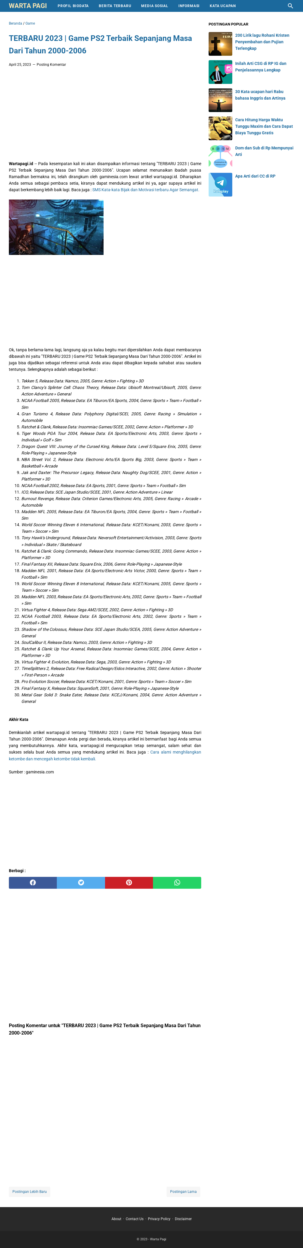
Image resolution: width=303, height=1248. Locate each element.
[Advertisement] (105, 115)
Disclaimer (183, 1219)
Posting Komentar (51, 65)
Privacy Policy (159, 1219)
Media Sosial (154, 6)
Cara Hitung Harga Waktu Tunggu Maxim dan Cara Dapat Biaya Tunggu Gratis (264, 126)
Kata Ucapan (223, 6)
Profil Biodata (73, 6)
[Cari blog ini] (290, 5)
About (116, 1219)
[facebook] (33, 883)
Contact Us (135, 1219)
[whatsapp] (177, 883)
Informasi (189, 6)
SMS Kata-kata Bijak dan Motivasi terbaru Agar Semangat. (145, 189)
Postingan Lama (183, 1192)
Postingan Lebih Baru (29, 1192)
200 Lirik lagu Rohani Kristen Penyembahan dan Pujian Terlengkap (262, 42)
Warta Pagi (28, 5)
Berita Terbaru (115, 6)
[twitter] (81, 883)
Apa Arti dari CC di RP (255, 176)
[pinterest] (129, 883)
